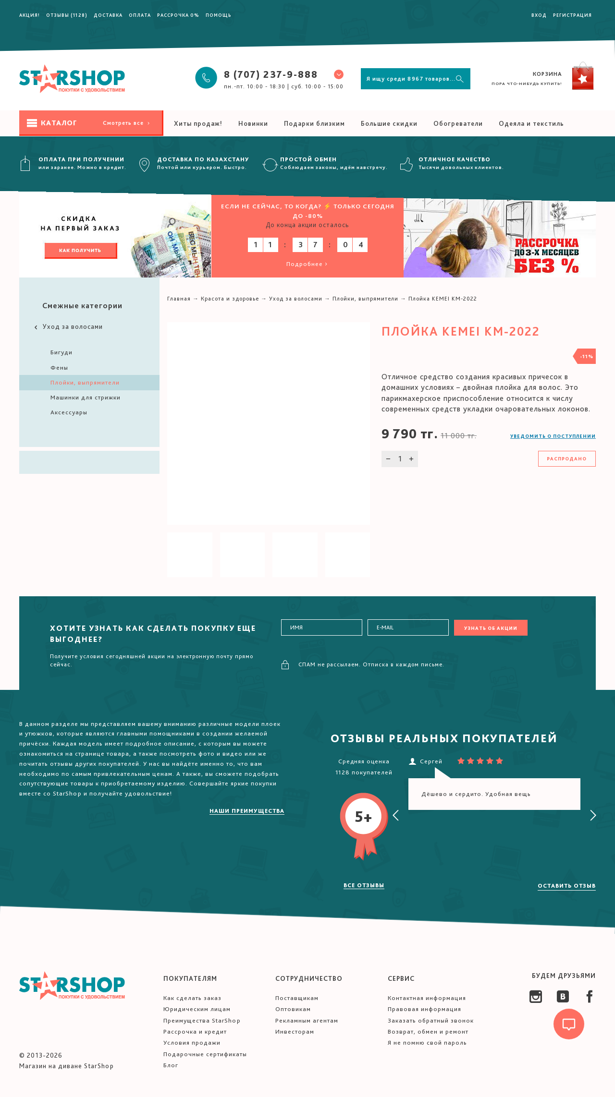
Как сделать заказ (192, 997)
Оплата (140, 15)
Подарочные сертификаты (205, 1054)
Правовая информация (424, 1009)
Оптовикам (293, 1009)
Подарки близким (314, 123)
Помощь (219, 15)
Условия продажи (192, 1042)
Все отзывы (364, 885)
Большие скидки (389, 123)
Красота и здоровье (230, 298)
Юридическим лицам (197, 1009)
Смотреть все (127, 123)
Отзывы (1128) (66, 15)
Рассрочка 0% (178, 15)
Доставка (108, 15)
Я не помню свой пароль (427, 1042)
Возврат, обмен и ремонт (428, 1031)
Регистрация (572, 15)
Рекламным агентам (306, 1020)
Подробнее (307, 263)
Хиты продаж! (198, 123)
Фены (59, 367)
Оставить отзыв (567, 885)
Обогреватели (458, 123)
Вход (539, 15)
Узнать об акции (490, 628)
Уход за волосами (68, 327)
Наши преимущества (246, 811)
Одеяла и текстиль (531, 123)
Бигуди (61, 352)
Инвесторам (294, 1031)
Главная (179, 298)
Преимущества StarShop (202, 1020)
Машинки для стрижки (85, 397)
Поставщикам (297, 997)
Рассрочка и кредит (195, 1031)
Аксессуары (68, 412)
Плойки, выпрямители (85, 382)
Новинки (253, 123)
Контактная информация (427, 997)
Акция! (29, 15)
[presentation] (396, 815)
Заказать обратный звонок (431, 1020)
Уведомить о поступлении (553, 436)
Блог (170, 1065)
